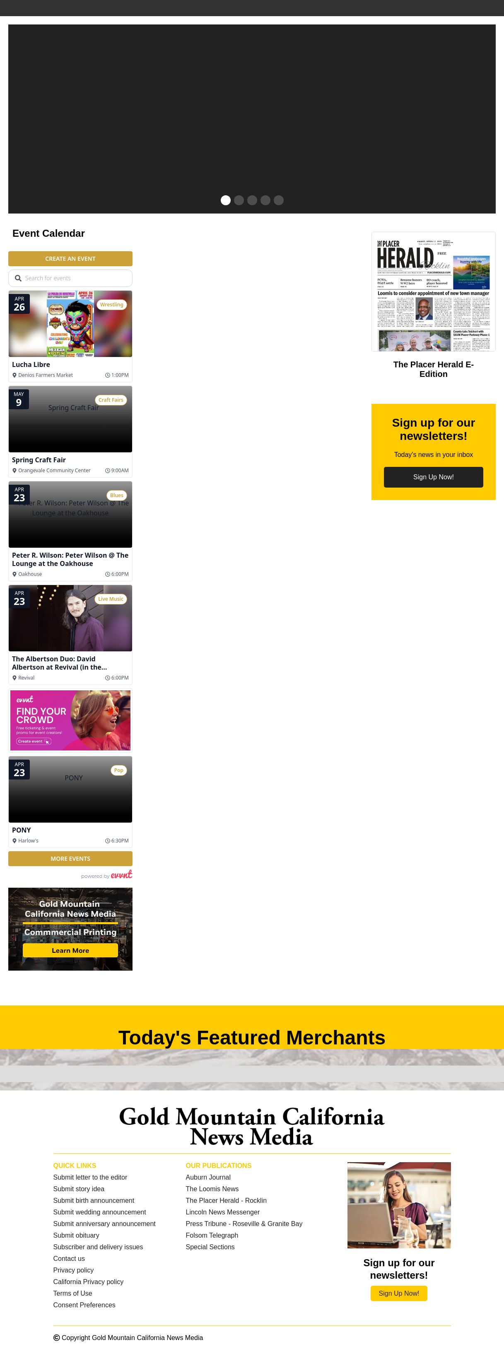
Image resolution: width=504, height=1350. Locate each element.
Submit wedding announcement (99, 1212)
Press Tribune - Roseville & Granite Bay (244, 1223)
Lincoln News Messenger (223, 1212)
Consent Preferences (84, 1305)
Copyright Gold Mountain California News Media (128, 1337)
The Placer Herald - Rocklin (226, 1200)
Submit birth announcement (94, 1200)
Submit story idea (79, 1188)
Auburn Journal (208, 1177)
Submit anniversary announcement (104, 1223)
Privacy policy (73, 1270)
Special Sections (210, 1246)
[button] (226, 200)
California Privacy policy (88, 1281)
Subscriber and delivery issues (98, 1246)
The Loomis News (212, 1188)
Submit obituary (76, 1235)
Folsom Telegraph (212, 1235)
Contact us (69, 1258)
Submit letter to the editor (90, 1177)
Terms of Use (72, 1293)
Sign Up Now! (433, 477)
